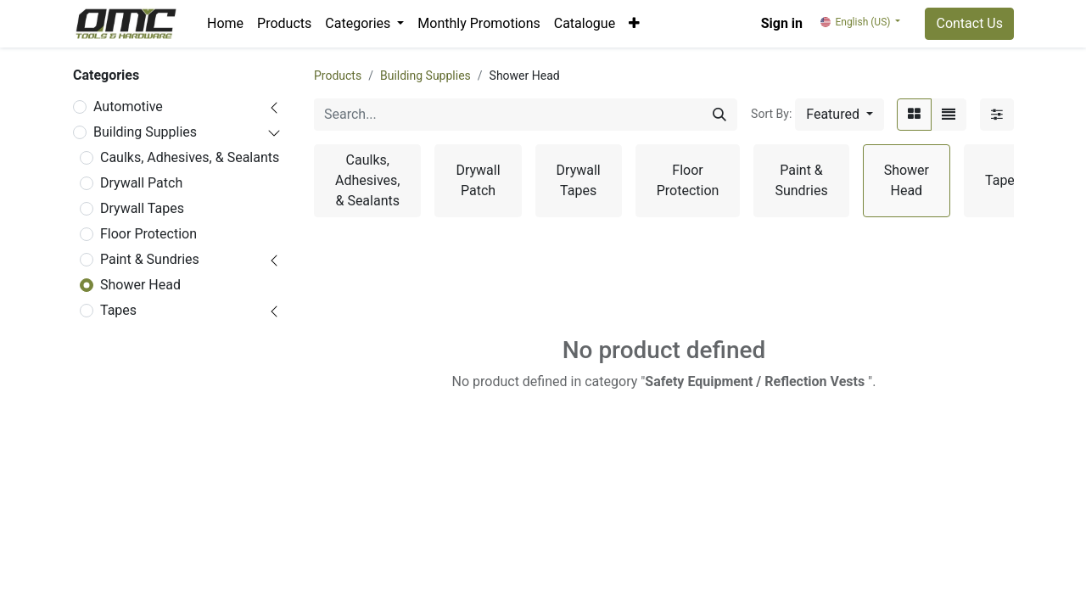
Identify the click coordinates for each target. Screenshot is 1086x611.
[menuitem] (225, 24)
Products (337, 75)
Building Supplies (145, 132)
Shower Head (140, 285)
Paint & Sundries (149, 259)
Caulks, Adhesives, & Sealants (189, 157)
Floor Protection (148, 234)
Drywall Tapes (142, 208)
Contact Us (969, 23)
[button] (634, 24)
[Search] (719, 114)
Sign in (782, 23)
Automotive (128, 106)
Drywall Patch (141, 183)
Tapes (118, 310)
